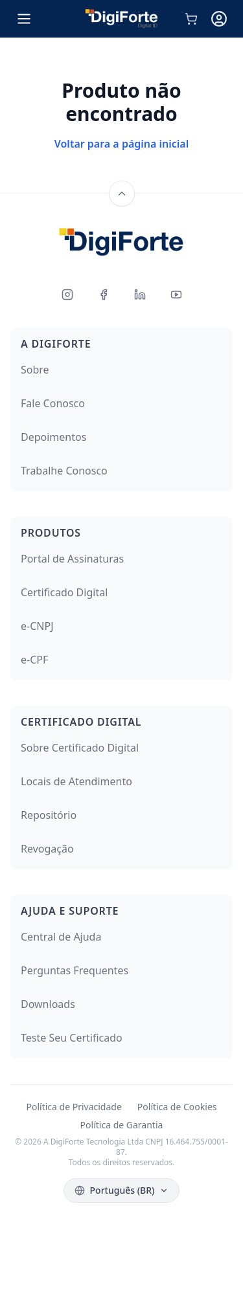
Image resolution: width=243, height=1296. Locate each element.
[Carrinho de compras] (191, 18)
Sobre (35, 370)
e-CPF (34, 660)
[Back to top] (122, 194)
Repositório (48, 815)
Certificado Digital (64, 592)
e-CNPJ (37, 626)
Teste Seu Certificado (71, 1038)
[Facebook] (104, 294)
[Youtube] (176, 294)
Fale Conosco (53, 403)
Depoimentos (53, 437)
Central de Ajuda (61, 937)
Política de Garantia (121, 1125)
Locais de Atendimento (76, 781)
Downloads (48, 1004)
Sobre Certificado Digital (80, 748)
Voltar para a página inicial (121, 144)
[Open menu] (24, 18)
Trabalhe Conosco (64, 471)
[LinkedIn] (140, 294)
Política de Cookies (177, 1106)
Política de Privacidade (74, 1106)
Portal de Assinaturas (72, 559)
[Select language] (122, 1190)
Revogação (47, 849)
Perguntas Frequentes (74, 970)
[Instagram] (67, 294)
